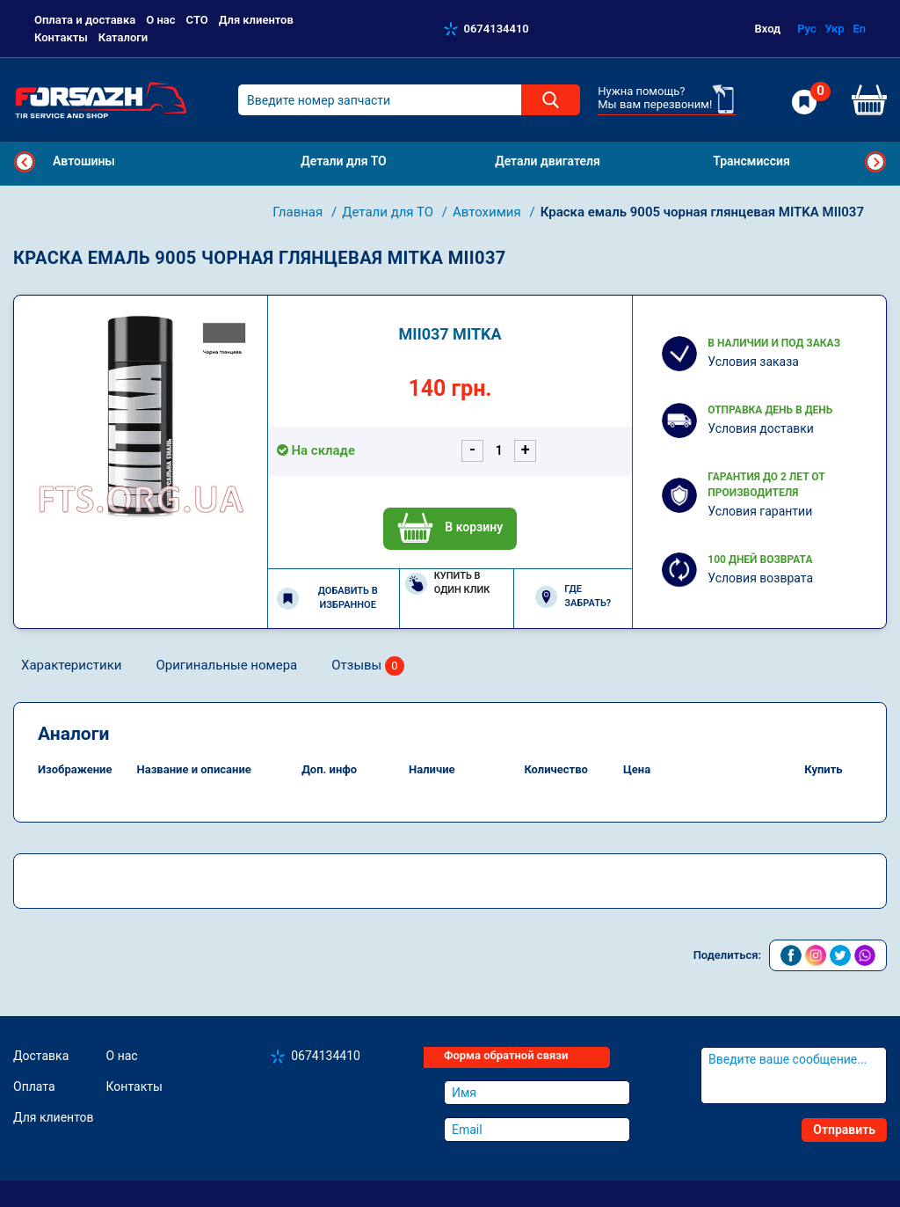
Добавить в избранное (327, 598)
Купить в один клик (447, 583)
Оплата (34, 1086)
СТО (197, 19)
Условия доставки (761, 428)
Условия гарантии (760, 511)
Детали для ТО (389, 212)
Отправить (844, 1130)
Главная (299, 212)
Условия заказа (753, 362)
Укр (834, 28)
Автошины (84, 161)
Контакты (61, 37)
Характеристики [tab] (71, 665)
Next (875, 162)
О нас (160, 19)
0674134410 (496, 28)
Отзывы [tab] (367, 666)
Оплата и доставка (84, 19)
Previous (24, 162)
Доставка (41, 1056)
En (859, 28)
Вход (768, 28)
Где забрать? (573, 596)
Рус (807, 28)
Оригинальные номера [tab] (226, 665)
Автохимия (488, 212)
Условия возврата (760, 578)
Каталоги (123, 37)
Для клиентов (256, 19)
